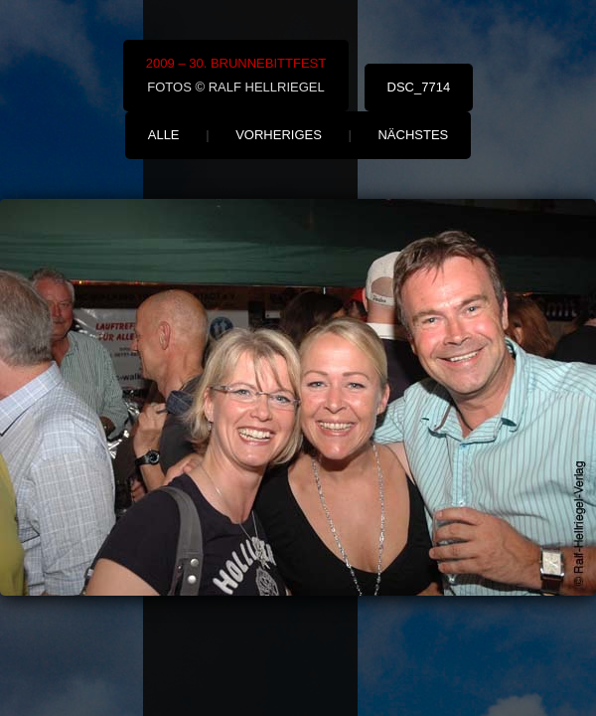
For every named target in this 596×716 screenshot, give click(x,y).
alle (164, 134)
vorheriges (278, 134)
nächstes (412, 134)
